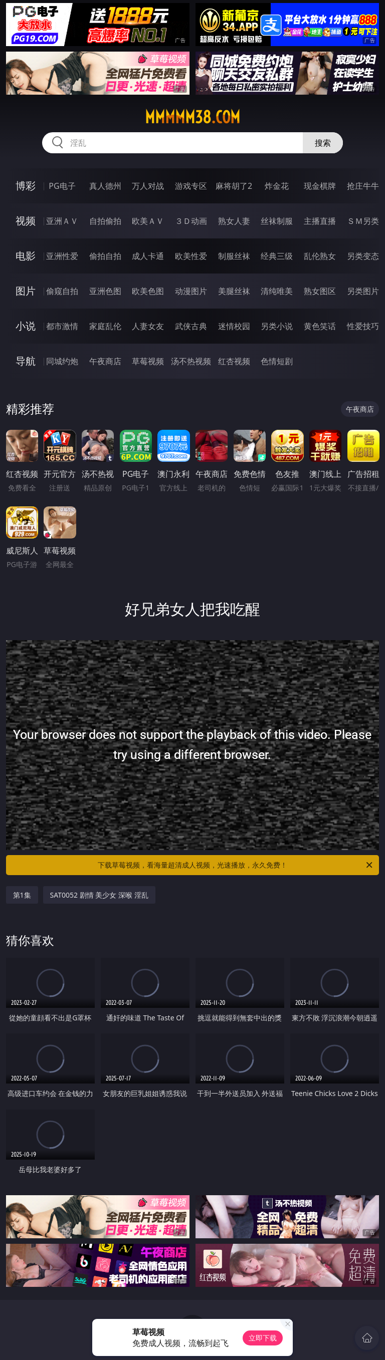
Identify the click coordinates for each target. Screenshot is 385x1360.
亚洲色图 (105, 291)
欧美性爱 (191, 255)
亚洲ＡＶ (62, 220)
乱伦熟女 (320, 255)
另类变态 (363, 255)
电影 (26, 255)
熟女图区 (320, 291)
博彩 (26, 185)
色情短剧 (277, 361)
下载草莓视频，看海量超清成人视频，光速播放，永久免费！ (236, 865)
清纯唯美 (277, 291)
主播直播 (320, 220)
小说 (26, 326)
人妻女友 (148, 326)
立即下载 (263, 1337)
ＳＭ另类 (363, 220)
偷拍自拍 (105, 255)
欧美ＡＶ (148, 220)
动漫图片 (191, 291)
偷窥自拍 (62, 291)
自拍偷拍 (105, 220)
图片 (26, 291)
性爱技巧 (363, 326)
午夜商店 (105, 361)
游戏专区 (191, 185)
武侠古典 (191, 326)
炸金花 (277, 185)
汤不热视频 (191, 361)
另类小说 (277, 326)
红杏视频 (234, 361)
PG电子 (62, 185)
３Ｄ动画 (191, 220)
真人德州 (105, 185)
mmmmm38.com (192, 117)
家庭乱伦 (105, 326)
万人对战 (148, 185)
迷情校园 (234, 326)
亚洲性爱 (62, 255)
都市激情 (62, 326)
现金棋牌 (320, 185)
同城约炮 (62, 361)
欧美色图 (148, 291)
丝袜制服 (277, 220)
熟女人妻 (234, 220)
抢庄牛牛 (363, 185)
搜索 (323, 142)
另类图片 (363, 291)
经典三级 (277, 255)
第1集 (22, 895)
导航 (26, 361)
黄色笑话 (320, 326)
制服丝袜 (234, 255)
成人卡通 (148, 255)
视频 (26, 220)
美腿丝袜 (234, 291)
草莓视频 (148, 361)
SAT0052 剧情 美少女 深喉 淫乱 (99, 895)
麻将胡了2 (234, 185)
